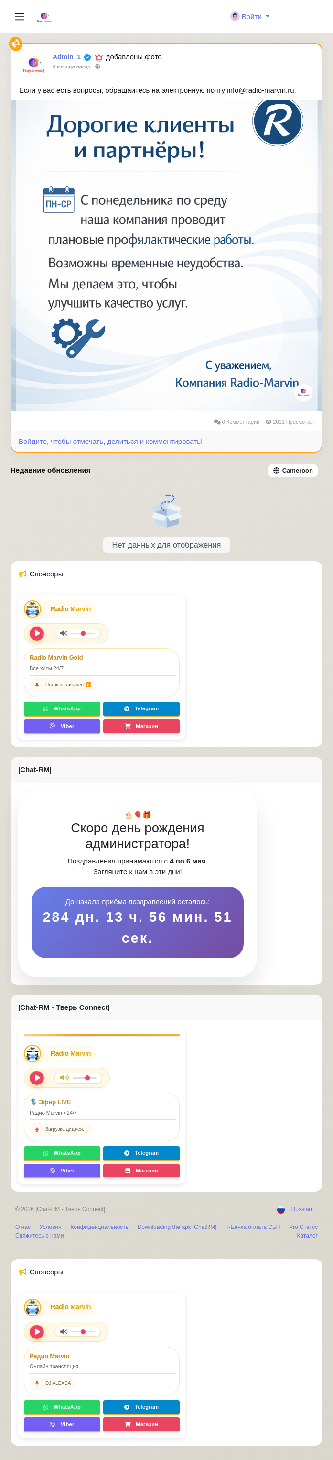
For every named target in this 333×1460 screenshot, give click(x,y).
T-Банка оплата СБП (253, 1227)
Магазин (142, 726)
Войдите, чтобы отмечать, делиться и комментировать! (111, 441)
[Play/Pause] (37, 1078)
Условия (51, 1227)
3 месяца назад (71, 66)
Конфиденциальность (99, 1227)
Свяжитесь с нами (39, 1235)
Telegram (141, 708)
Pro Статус (303, 1227)
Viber (62, 726)
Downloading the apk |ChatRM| (177, 1227)
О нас (23, 1227)
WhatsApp (62, 708)
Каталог (307, 1235)
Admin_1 (67, 57)
